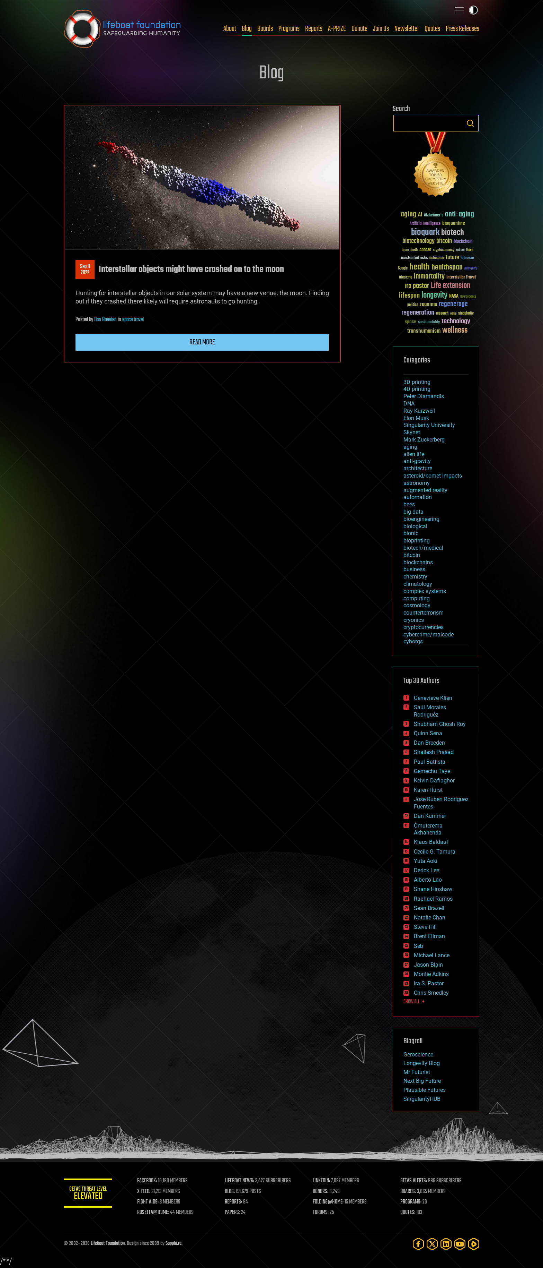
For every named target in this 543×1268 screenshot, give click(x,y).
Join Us (381, 29)
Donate (359, 29)
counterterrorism (423, 612)
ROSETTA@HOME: (153, 1212)
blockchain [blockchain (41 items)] (463, 242)
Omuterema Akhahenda (428, 829)
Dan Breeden (105, 319)
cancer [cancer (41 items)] (425, 250)
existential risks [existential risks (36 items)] (414, 258)
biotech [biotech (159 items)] (452, 232)
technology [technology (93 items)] (456, 322)
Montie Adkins (431, 974)
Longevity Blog (421, 1063)
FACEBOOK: (147, 1180)
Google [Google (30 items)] (403, 268)
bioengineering (421, 519)
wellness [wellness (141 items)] (455, 330)
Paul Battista (429, 762)
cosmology (416, 605)
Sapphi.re (173, 1244)
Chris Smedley (431, 992)
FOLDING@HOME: (328, 1202)
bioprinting (416, 540)
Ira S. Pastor (429, 983)
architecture (417, 468)
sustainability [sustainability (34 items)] (429, 322)
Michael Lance (431, 955)
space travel (133, 319)
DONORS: (320, 1191)
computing (416, 598)
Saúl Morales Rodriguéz (430, 711)
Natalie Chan (429, 917)
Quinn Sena (428, 733)
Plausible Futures (424, 1090)
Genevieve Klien (433, 698)
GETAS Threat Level (88, 1194)
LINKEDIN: (321, 1180)
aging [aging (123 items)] (408, 214)
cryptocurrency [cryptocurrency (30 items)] (443, 250)
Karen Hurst (428, 790)
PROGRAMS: (410, 1202)
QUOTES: (407, 1212)
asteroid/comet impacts (432, 475)
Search (470, 123)
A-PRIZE (337, 29)
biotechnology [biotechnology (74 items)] (418, 241)
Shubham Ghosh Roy (440, 724)
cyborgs (413, 641)
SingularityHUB (421, 1099)
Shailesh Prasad (434, 752)
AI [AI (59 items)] (420, 215)
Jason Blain (428, 964)
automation (417, 497)
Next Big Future (422, 1081)
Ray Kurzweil (419, 411)
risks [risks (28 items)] (453, 313)
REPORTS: (233, 1202)
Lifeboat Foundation (108, 1244)
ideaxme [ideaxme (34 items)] (405, 277)
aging (410, 447)
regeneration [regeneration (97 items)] (417, 313)
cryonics (413, 620)
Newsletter (406, 29)
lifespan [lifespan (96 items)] (409, 296)
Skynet (411, 432)
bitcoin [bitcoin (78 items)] (444, 241)
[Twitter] (432, 1244)
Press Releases (462, 29)
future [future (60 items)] (452, 257)
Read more (202, 342)
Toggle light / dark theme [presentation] (473, 10)
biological (415, 526)
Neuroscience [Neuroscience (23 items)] (468, 297)
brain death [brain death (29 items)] (410, 250)
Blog (247, 29)
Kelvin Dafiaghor (434, 780)
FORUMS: (321, 1212)
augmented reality (425, 490)
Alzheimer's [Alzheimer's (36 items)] (433, 215)
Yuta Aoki (425, 861)
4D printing (416, 389)
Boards (265, 29)
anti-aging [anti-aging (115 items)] (459, 214)
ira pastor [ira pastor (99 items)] (416, 286)
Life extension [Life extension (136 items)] (450, 285)
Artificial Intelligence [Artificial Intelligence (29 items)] (425, 224)
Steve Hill (425, 927)
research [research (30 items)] (442, 313)
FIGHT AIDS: (148, 1202)
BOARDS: (408, 1191)
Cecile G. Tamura (434, 851)
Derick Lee (426, 870)
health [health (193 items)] (419, 267)
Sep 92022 (85, 270)
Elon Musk (416, 418)
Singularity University (429, 425)
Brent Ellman (429, 936)
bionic (410, 533)
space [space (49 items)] (410, 322)
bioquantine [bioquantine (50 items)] (453, 223)
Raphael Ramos (433, 899)
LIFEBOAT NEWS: (239, 1180)
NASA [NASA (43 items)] (454, 296)
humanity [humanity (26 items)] (470, 269)
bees (409, 504)
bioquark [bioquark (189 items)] (425, 233)
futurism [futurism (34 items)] (467, 258)
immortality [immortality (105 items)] (429, 276)
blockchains (418, 562)
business (414, 569)
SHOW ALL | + (414, 1001)
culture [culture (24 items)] (460, 250)
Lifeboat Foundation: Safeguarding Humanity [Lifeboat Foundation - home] (122, 29)
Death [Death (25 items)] (469, 250)
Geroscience (418, 1054)
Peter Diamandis (423, 396)
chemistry (415, 576)
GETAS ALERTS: (413, 1180)
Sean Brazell (429, 908)
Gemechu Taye (432, 771)
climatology (417, 584)
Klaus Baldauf (431, 842)
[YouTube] (459, 1244)
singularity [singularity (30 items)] (466, 313)
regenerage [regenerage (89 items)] (453, 304)
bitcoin (411, 555)
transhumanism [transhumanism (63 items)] (423, 331)
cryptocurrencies (423, 627)
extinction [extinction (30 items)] (436, 258)
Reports (313, 29)
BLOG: (230, 1191)
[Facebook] (418, 1244)
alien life (413, 454)
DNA (409, 403)
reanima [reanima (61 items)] (428, 304)
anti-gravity (417, 461)
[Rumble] (473, 1244)
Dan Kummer (430, 816)
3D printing (416, 382)
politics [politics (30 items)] (412, 305)
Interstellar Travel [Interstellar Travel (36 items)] (461, 277)
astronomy (416, 483)
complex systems (424, 591)
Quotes (432, 29)
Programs (289, 29)
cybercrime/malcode (428, 634)
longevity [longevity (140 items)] (434, 295)
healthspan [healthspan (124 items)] (447, 267)
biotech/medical (423, 548)
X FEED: (143, 1191)
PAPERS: (232, 1212)
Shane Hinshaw (433, 889)
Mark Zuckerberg (424, 439)
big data (413, 511)
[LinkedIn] (446, 1244)
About (229, 29)
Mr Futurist (416, 1072)
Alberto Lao (428, 879)
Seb (418, 946)
